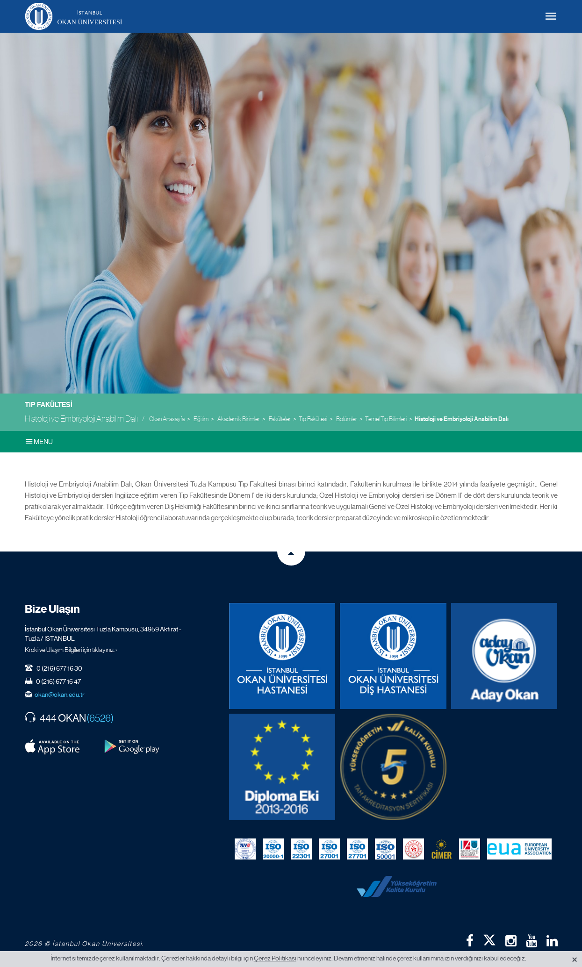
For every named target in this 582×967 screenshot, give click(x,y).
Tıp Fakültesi (48, 405)
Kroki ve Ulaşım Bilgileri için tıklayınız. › (71, 649)
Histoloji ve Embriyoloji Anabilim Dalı (462, 419)
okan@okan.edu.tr (60, 694)
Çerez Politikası (275, 958)
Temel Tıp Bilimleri (386, 419)
